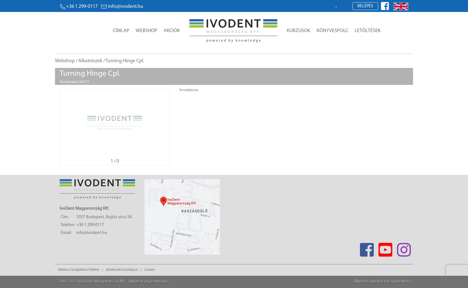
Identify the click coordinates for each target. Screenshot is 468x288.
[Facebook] (366, 248)
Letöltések (368, 30)
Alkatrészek (90, 61)
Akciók (172, 30)
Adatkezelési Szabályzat (122, 270)
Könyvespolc (332, 30)
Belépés (365, 6)
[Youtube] (385, 248)
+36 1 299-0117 (79, 6)
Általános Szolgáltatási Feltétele (78, 270)
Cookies (149, 270)
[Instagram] (404, 248)
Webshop (146, 30)
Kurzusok (298, 30)
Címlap (121, 30)
